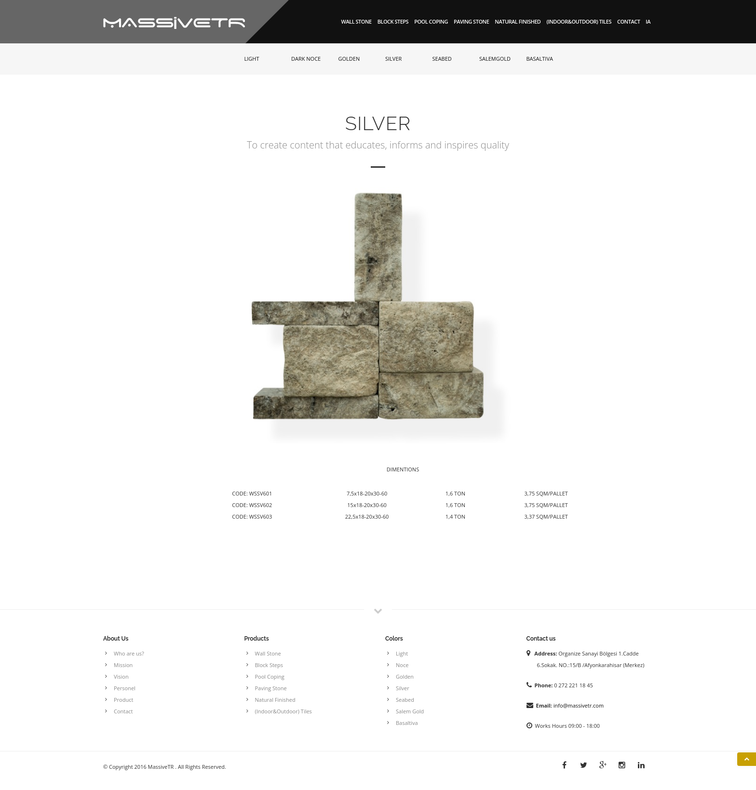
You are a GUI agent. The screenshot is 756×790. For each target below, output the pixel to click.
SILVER (393, 58)
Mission (123, 665)
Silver (402, 688)
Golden (405, 676)
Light (402, 653)
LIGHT (251, 58)
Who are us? (129, 653)
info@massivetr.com (579, 705)
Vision (121, 676)
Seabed (405, 699)
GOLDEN (349, 58)
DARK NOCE (306, 58)
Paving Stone (471, 21)
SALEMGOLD (495, 58)
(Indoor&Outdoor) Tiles (578, 21)
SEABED (442, 58)
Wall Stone (356, 21)
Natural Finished (517, 21)
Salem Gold (410, 711)
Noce (402, 665)
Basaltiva (407, 722)
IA (648, 21)
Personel (124, 688)
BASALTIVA (539, 58)
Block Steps (393, 21)
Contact (628, 21)
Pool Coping (431, 21)
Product (123, 699)
